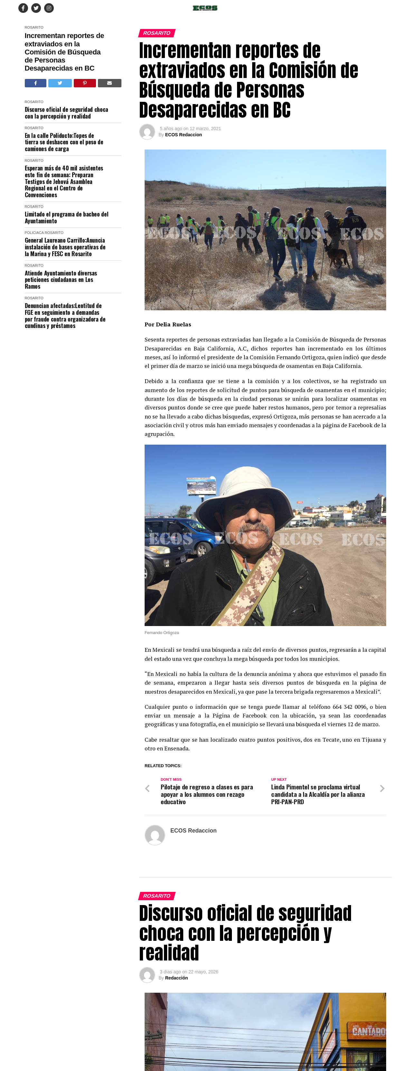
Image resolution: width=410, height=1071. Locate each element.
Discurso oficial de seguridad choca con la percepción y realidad (66, 112)
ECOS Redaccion (183, 134)
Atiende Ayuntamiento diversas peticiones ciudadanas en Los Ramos (61, 280)
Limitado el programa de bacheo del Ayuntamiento (67, 217)
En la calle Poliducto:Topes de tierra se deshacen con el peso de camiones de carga (64, 142)
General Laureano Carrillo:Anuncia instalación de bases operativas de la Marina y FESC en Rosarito (65, 247)
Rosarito (34, 27)
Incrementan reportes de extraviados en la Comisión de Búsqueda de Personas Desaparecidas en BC (64, 52)
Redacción (176, 977)
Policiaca (34, 233)
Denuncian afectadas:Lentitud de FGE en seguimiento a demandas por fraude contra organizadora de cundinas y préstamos (65, 315)
